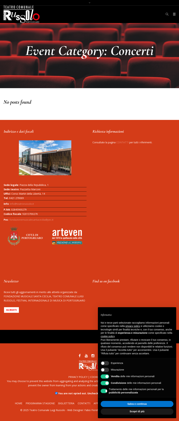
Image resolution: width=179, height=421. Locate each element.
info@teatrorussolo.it (22, 203)
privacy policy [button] (133, 326)
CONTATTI (122, 142)
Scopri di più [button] (137, 411)
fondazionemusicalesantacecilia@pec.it (31, 219)
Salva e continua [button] (137, 403)
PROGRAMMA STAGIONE (40, 403)
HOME (18, 403)
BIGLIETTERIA (66, 403)
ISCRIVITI (11, 310)
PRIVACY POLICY (77, 377)
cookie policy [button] (107, 336)
